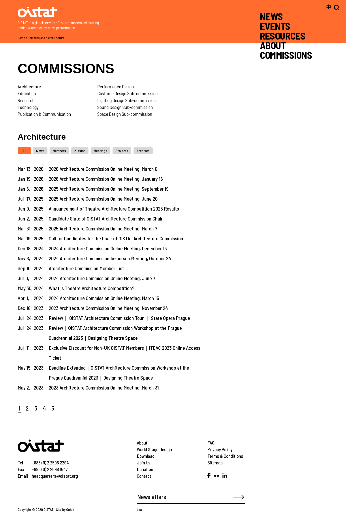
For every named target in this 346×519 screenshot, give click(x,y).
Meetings (100, 150)
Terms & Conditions (225, 456)
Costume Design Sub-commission (127, 93)
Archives (143, 150)
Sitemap (215, 462)
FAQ (210, 442)
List (139, 509)
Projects (122, 150)
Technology (28, 107)
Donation (145, 469)
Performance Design (115, 86)
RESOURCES (282, 35)
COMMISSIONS (286, 55)
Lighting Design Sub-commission (126, 100)
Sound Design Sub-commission (125, 107)
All (24, 150)
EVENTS (275, 26)
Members (59, 150)
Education (27, 93)
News (40, 150)
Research (26, 100)
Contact (144, 476)
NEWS (271, 16)
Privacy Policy (220, 449)
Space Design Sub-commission (124, 114)
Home (21, 38)
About (142, 442)
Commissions (36, 38)
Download (145, 456)
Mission (79, 150)
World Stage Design (154, 449)
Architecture (56, 38)
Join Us (143, 462)
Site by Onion (65, 509)
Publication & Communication (44, 114)
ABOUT (273, 45)
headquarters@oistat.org (55, 476)
